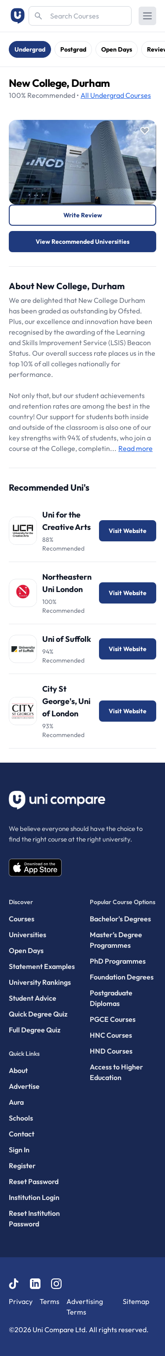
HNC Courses (111, 1035)
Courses (116, 95)
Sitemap (136, 1301)
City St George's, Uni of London (66, 701)
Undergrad (30, 49)
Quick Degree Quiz (38, 1014)
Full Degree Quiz (34, 1029)
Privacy (21, 1301)
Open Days (116, 49)
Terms (49, 1301)
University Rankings (40, 982)
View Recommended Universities (82, 242)
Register (22, 1165)
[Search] (80, 16)
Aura (16, 1102)
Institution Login (34, 1197)
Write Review (82, 215)
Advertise (24, 1086)
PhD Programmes (118, 961)
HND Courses (111, 1051)
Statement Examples (42, 966)
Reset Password (34, 1181)
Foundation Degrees (122, 976)
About (18, 1070)
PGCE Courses (113, 1019)
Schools (21, 1118)
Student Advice (32, 998)
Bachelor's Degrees (120, 918)
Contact (21, 1133)
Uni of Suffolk (66, 639)
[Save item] (144, 131)
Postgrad (73, 49)
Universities (27, 934)
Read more (135, 448)
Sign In (19, 1149)
